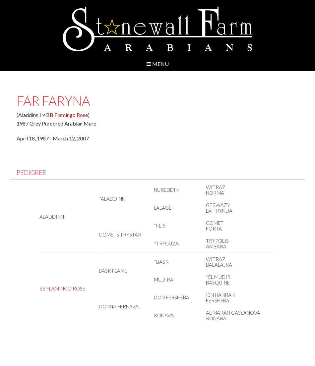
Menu (158, 64)
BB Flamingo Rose (67, 115)
